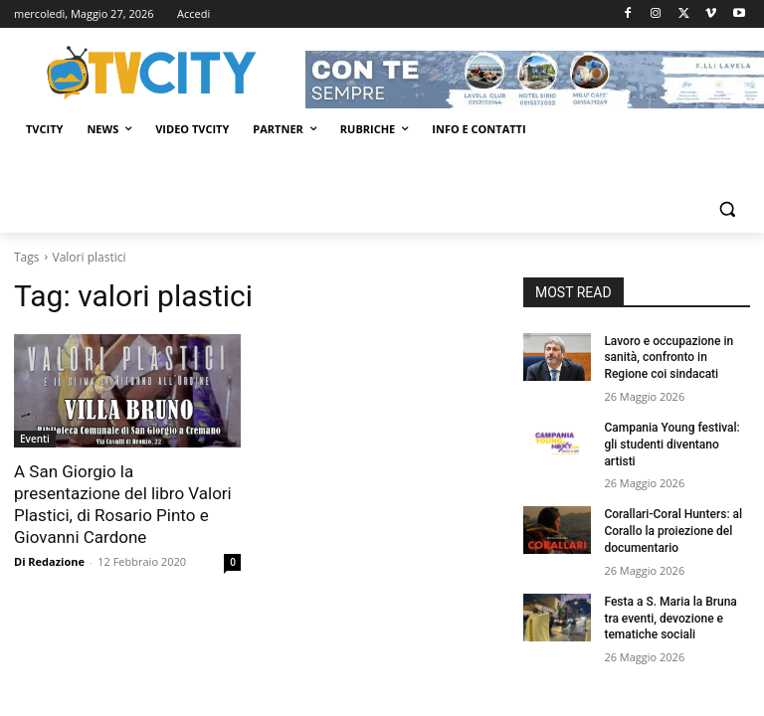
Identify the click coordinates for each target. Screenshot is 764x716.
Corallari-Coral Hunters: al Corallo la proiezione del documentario (673, 531)
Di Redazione (49, 561)
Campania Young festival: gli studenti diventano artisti (671, 444)
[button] (726, 209)
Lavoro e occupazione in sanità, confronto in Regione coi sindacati (668, 358)
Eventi (35, 439)
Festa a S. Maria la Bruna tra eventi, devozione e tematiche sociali (670, 618)
